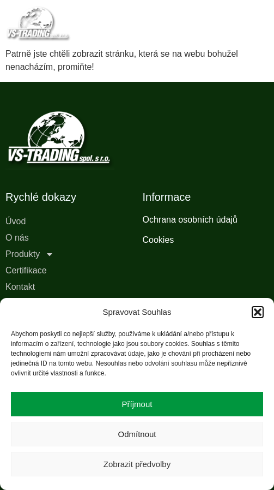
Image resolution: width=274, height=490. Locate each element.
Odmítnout (137, 434)
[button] (257, 312)
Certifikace (26, 270)
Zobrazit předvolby (137, 464)
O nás (17, 237)
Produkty (29, 254)
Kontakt (20, 286)
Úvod (15, 221)
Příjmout (137, 404)
